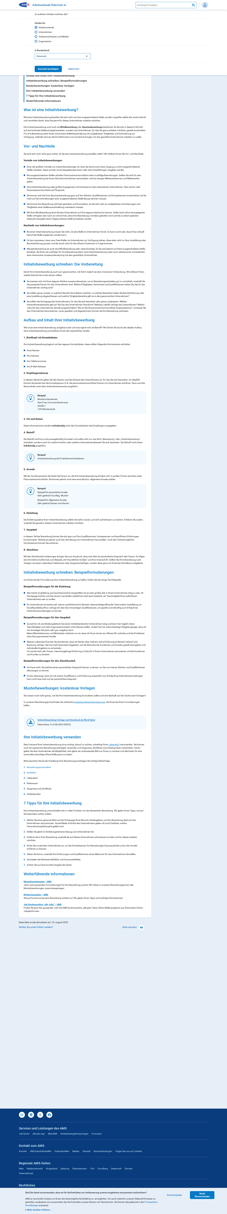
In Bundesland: (42, 50)
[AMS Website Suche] (163, 5)
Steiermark (116, 1168)
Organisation (45, 41)
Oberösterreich (79, 1168)
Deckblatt (31, 944)
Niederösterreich (35, 1168)
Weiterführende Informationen (43, 100)
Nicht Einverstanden (202, 1195)
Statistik (87, 1151)
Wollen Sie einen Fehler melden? (36, 1099)
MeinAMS (52, 1133)
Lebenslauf (114, 916)
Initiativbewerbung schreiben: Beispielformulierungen (56, 80)
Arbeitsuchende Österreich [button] (49, 4)
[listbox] (63, 56)
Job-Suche (24, 1133)
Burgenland (51, 1168)
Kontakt (23, 1151)
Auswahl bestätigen (48, 69)
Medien (75, 1151)
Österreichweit (26, 1173)
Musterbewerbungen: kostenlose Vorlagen (50, 85)
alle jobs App (38, 1133)
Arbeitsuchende (46, 27)
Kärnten (129, 1168)
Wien (21, 1168)
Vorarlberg (102, 1168)
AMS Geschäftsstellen (40, 1151)
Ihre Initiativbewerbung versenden (45, 90)
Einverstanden (174, 1195)
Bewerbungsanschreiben (39, 939)
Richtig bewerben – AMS (36, 1066)
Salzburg (65, 1168)
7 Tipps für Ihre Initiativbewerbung (45, 95)
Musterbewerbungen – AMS (38, 1053)
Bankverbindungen (103, 1151)
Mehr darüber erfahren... (39, 1210)
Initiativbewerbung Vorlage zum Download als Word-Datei (66, 892)
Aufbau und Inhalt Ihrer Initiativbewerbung (50, 75)
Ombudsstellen (62, 1151)
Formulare (97, 1133)
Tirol (92, 1168)
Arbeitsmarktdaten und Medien (54, 36)
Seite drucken (133, 1099)
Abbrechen (73, 69)
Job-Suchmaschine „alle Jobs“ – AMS (43, 1076)
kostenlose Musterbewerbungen (89, 702)
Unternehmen (45, 32)
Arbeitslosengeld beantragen (74, 1133)
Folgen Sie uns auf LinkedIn (128, 1151)
